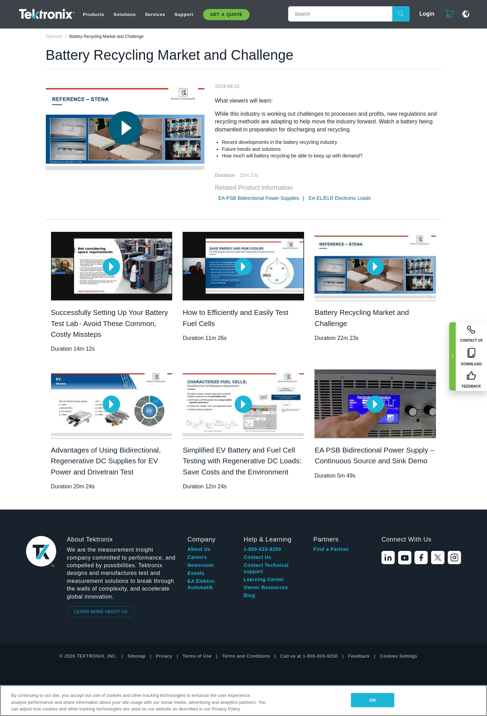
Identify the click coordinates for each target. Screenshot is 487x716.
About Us (199, 549)
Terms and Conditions (246, 656)
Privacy (164, 656)
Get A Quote (226, 14)
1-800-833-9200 (262, 549)
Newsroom (200, 565)
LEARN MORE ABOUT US (101, 611)
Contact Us (257, 557)
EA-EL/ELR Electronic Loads (340, 198)
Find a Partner (331, 549)
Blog (249, 595)
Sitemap (136, 656)
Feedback (359, 656)
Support (184, 14)
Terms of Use (197, 656)
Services (155, 14)
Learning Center (264, 579)
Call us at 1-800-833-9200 (309, 656)
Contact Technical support (266, 568)
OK (372, 699)
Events (196, 573)
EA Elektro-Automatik (201, 584)
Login (423, 14)
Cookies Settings (398, 656)
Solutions (125, 14)
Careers (197, 557)
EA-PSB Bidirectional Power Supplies (258, 198)
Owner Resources (266, 587)
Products (93, 14)
